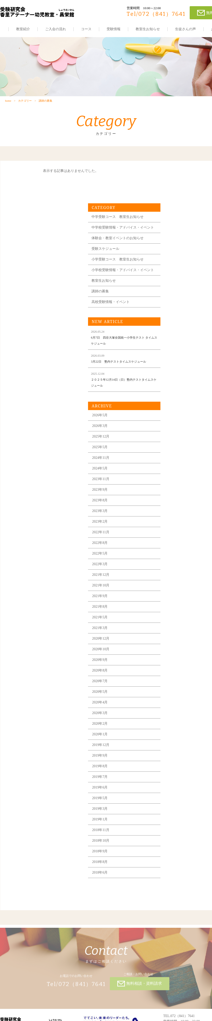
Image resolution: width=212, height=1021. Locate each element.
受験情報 (114, 29)
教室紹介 (23, 29)
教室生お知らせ (148, 29)
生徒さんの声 (185, 29)
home (8, 103)
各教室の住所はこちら (180, 1001)
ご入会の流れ (55, 29)
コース (86, 29)
